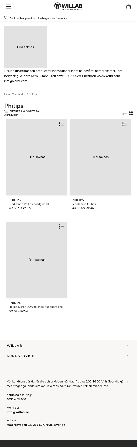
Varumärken (19, 94)
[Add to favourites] (61, 123)
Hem (7, 94)
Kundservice (68, 356)
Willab (68, 346)
